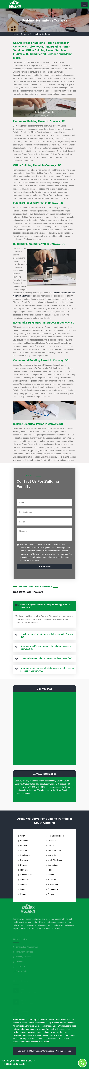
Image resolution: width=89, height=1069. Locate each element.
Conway (24, 34)
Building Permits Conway (40, 34)
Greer (22, 889)
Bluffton (23, 850)
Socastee (52, 880)
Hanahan (24, 894)
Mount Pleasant (54, 850)
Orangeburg (53, 865)
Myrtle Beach (53, 855)
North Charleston (55, 860)
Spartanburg (53, 884)
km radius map (44, 728)
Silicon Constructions (45, 1051)
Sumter (51, 894)
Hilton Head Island (56, 836)
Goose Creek (26, 875)
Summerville (53, 889)
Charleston (25, 855)
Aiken (22, 836)
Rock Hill (51, 870)
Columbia (24, 860)
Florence (24, 870)
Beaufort (23, 846)
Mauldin (51, 846)
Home (15, 34)
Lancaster (52, 841)
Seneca (51, 875)
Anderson (24, 841)
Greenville (24, 880)
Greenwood (25, 884)
